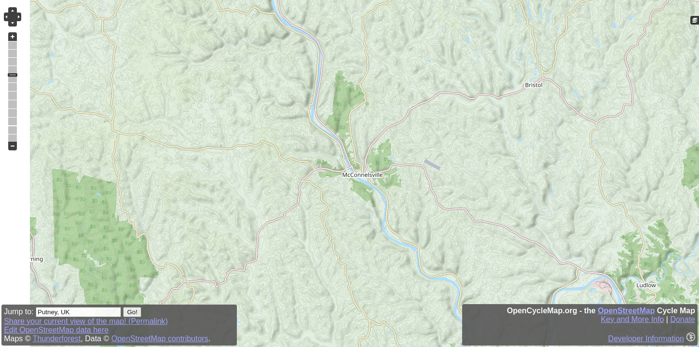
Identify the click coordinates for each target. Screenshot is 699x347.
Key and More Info (632, 319)
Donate (682, 319)
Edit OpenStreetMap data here (56, 330)
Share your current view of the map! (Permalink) (86, 321)
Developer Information (646, 338)
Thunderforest (57, 338)
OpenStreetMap (626, 311)
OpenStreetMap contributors (159, 338)
